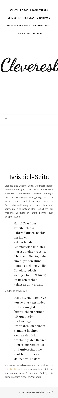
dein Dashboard (13, 369)
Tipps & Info (24, 33)
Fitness (37, 33)
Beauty (13, 10)
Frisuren (29, 17)
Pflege (24, 10)
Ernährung (43, 17)
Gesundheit (15, 17)
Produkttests (39, 10)
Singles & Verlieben (18, 25)
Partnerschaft (41, 25)
